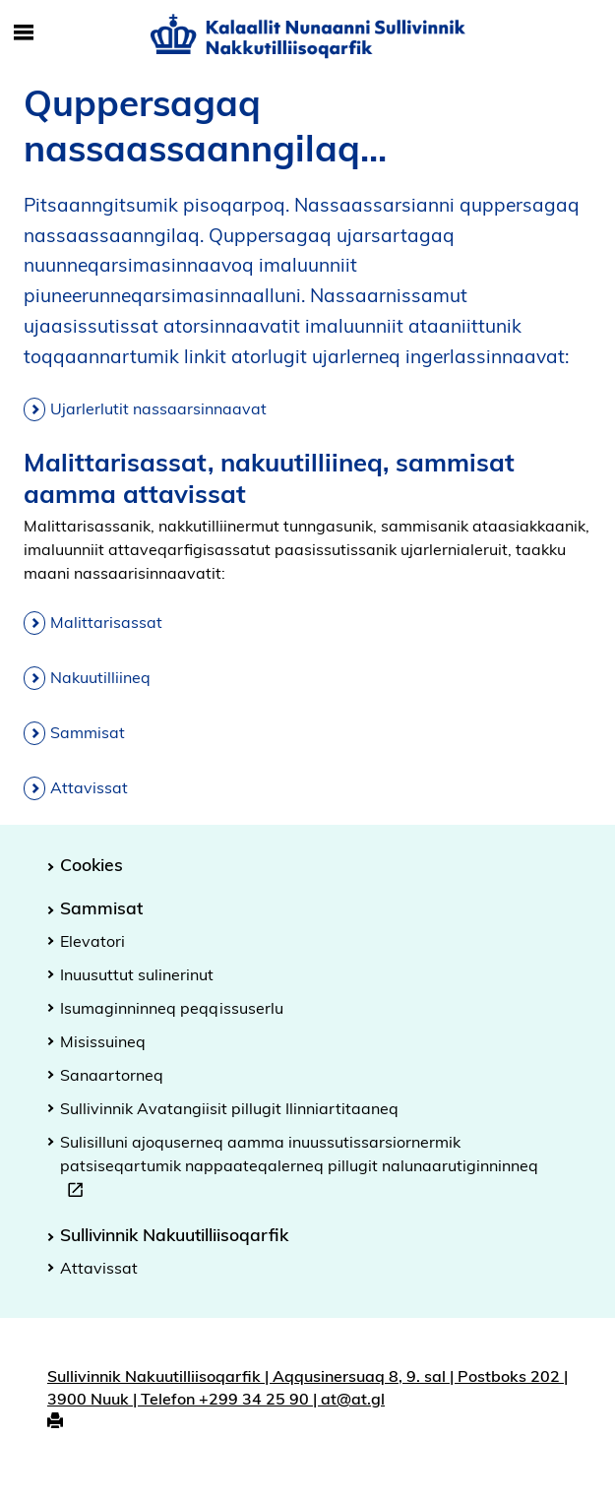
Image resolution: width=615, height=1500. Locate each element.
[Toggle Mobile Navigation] (23, 33)
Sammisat (87, 732)
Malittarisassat (106, 622)
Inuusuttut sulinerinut (137, 974)
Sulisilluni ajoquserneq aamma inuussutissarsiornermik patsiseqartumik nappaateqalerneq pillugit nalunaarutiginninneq (299, 1168)
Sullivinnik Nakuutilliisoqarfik (174, 1234)
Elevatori (92, 941)
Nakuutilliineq (100, 677)
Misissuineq (103, 1041)
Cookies (91, 864)
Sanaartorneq (111, 1075)
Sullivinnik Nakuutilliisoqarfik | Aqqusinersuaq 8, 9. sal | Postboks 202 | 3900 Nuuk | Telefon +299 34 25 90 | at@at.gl (307, 1387)
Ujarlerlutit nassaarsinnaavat (158, 408)
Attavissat (89, 787)
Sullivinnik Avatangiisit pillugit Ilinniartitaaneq (229, 1108)
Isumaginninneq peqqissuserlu (171, 1008)
